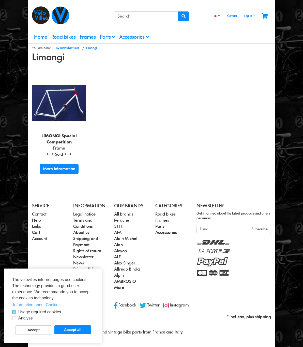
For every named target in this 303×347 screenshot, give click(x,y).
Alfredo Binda (127, 269)
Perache (121, 220)
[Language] (217, 16)
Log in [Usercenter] (249, 15)
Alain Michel (125, 239)
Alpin (119, 275)
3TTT (118, 226)
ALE (117, 257)
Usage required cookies (39, 312)
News (78, 263)
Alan (118, 245)
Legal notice (84, 214)
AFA (118, 233)
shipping (263, 317)
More (119, 288)
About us (81, 233)
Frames (88, 37)
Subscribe (259, 229)
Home (40, 37)
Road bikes (63, 37)
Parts (107, 37)
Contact (232, 16)
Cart (36, 233)
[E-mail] (222, 229)
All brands (123, 214)
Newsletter (83, 257)
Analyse (25, 318)
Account (39, 239)
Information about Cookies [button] (36, 305)
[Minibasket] (265, 16)
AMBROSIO (125, 281)
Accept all (72, 330)
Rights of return (87, 251)
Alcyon (120, 251)
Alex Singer (124, 263)
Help (36, 220)
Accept (33, 330)
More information (59, 169)
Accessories (134, 37)
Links (36, 226)
